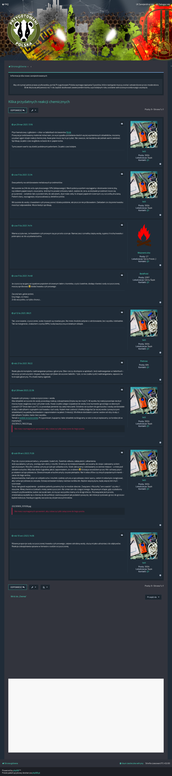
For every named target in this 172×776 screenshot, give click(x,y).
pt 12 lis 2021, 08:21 (21, 313)
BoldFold (144, 273)
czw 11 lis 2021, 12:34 (22, 174)
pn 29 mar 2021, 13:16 (22, 124)
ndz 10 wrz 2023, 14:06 (23, 535)
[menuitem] (5, 4)
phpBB (16, 770)
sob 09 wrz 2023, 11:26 (23, 453)
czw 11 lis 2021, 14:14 (22, 225)
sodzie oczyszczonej (28, 418)
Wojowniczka (144, 252)
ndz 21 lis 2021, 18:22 (22, 363)
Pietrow (144, 361)
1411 (144, 151)
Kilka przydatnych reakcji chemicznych (39, 101)
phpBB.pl (36, 773)
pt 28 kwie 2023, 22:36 (23, 390)
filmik (68, 132)
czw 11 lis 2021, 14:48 (22, 276)
